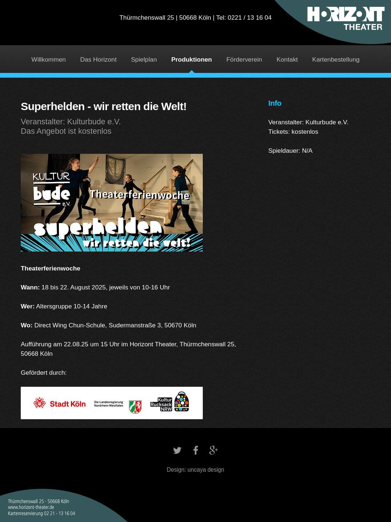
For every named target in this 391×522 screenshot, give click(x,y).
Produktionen (191, 59)
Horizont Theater (195, 27)
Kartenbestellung (336, 59)
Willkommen (48, 59)
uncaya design (205, 470)
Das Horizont (98, 59)
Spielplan (144, 59)
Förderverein (244, 59)
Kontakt (287, 59)
